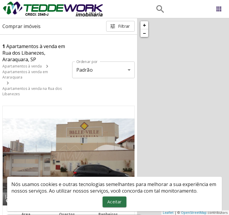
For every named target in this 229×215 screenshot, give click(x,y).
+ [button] (144, 25)
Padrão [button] (84, 70)
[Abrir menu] (219, 9)
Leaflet (168, 212)
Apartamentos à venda (22, 66)
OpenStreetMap (194, 212)
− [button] (144, 33)
